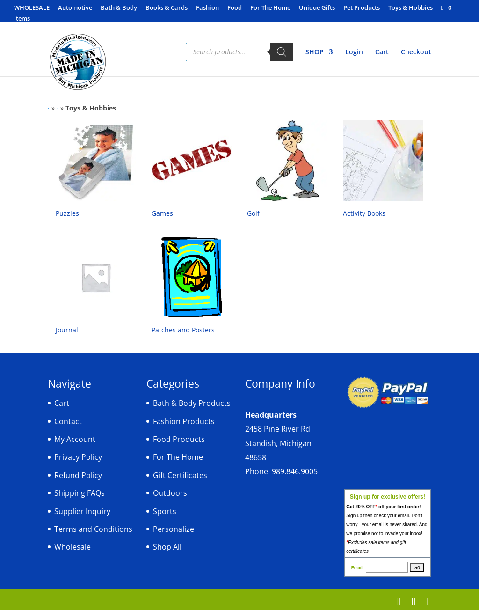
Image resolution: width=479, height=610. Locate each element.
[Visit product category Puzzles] (96, 170)
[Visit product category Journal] (96, 287)
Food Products (179, 439)
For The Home (270, 8)
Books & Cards (166, 8)
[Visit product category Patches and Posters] (192, 287)
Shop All (167, 547)
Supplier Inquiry (82, 511)
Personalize (173, 529)
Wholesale (72, 547)
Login (354, 52)
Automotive (75, 8)
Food (234, 8)
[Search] (281, 52)
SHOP (314, 52)
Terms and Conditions (93, 529)
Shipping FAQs (79, 493)
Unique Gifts (317, 8)
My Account (74, 439)
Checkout (416, 52)
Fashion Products (184, 421)
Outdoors (170, 493)
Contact (68, 421)
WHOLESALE (32, 8)
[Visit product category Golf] (287, 170)
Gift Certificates (180, 475)
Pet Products (361, 8)
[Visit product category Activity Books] (383, 170)
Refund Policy (78, 475)
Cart (382, 52)
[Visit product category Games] (192, 170)
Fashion (207, 8)
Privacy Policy (78, 457)
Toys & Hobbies (410, 8)
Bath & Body (119, 8)
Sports (164, 511)
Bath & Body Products (192, 403)
